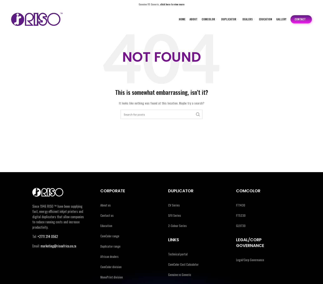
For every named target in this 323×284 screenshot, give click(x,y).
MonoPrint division (111, 277)
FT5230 (241, 215)
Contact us (107, 215)
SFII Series (174, 215)
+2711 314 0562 (47, 236)
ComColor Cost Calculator (183, 264)
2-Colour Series (177, 225)
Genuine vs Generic (179, 274)
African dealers (109, 256)
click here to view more (172, 4)
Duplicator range (110, 246)
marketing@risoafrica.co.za (58, 245)
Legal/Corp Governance (250, 259)
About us (105, 205)
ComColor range (109, 236)
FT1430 (240, 205)
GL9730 (241, 225)
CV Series (174, 205)
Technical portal (177, 254)
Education (106, 225)
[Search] (161, 114)
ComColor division (111, 266)
